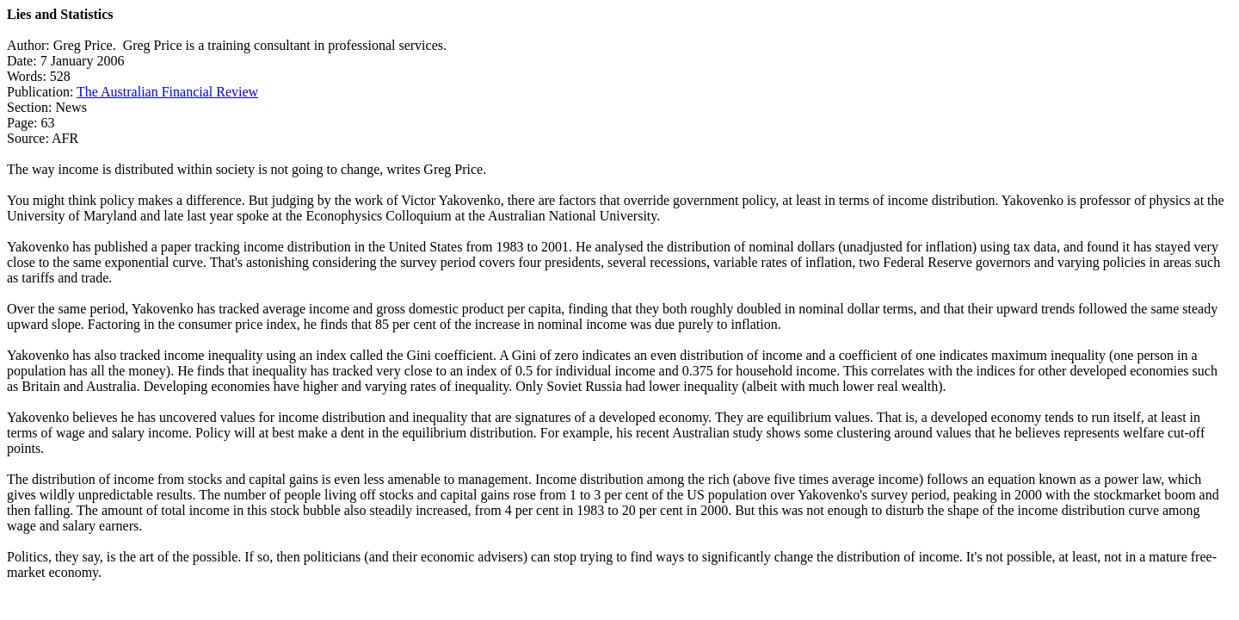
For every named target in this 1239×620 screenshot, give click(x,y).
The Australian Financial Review (167, 91)
